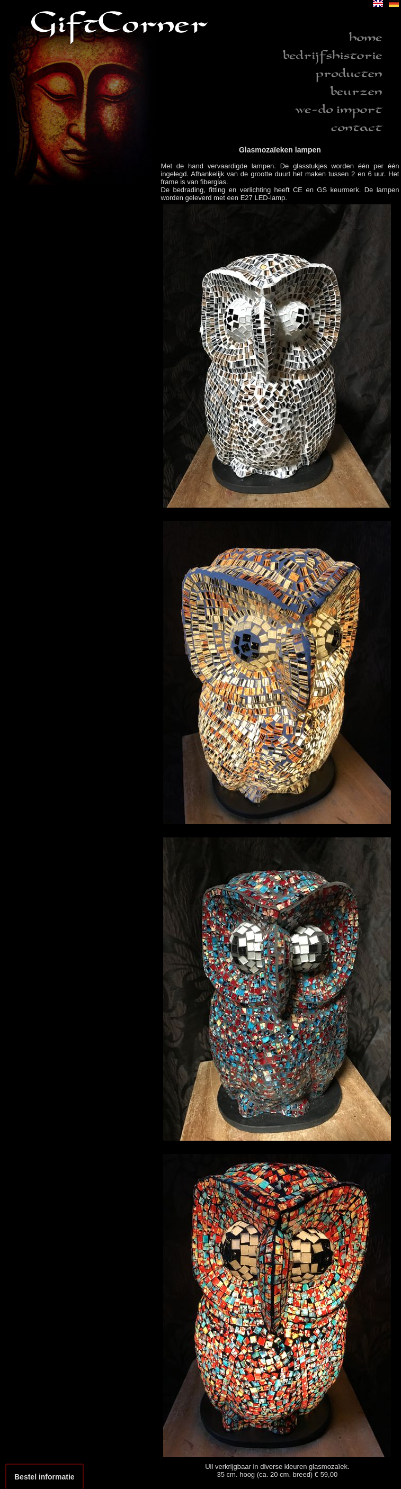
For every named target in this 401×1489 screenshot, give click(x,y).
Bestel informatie (44, 1477)
